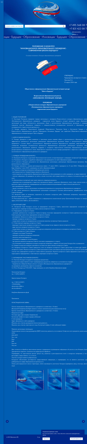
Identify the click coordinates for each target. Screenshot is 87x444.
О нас (38, 437)
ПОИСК (32, 26)
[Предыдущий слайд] (7, 421)
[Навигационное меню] (2, 2)
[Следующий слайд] (83, 421)
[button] (14, 26)
